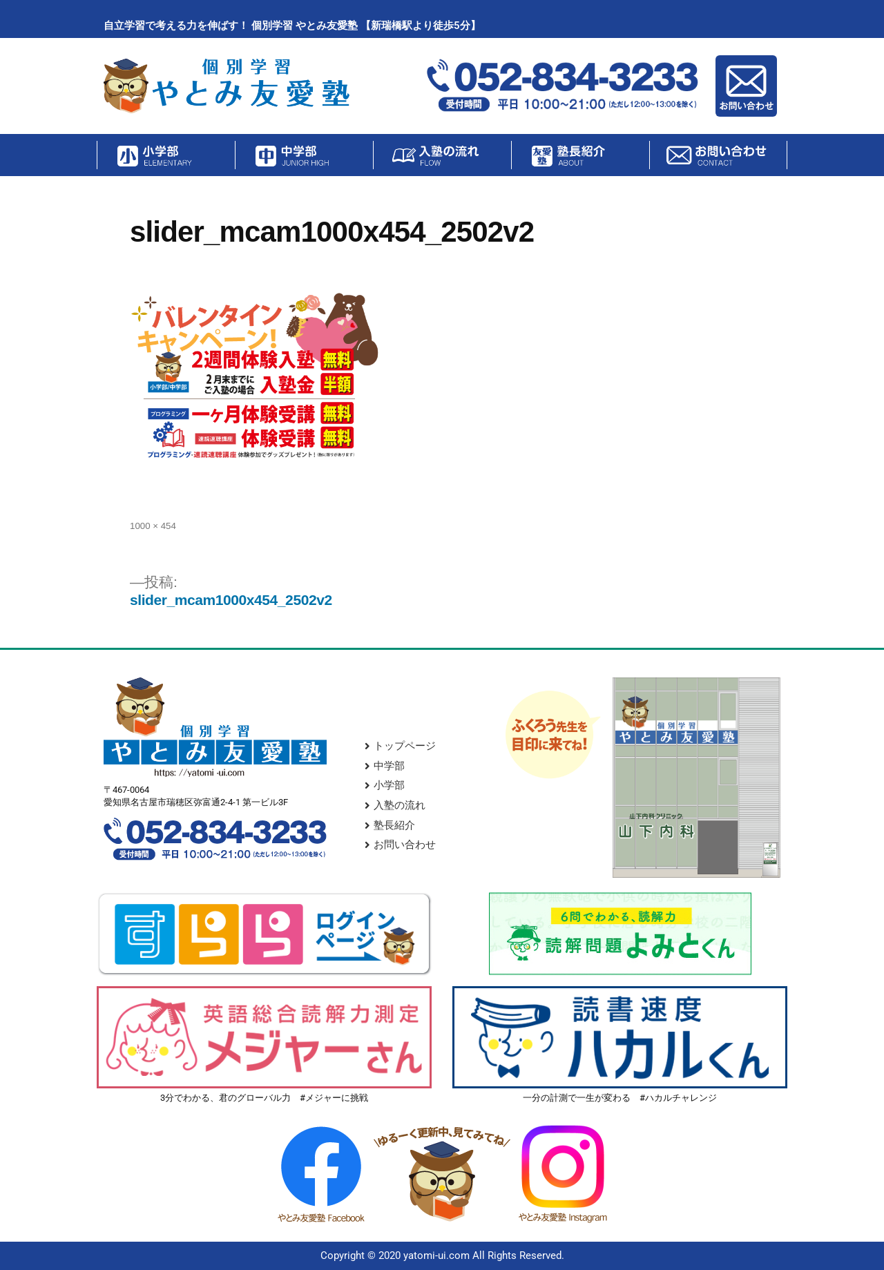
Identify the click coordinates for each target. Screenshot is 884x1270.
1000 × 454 (153, 526)
